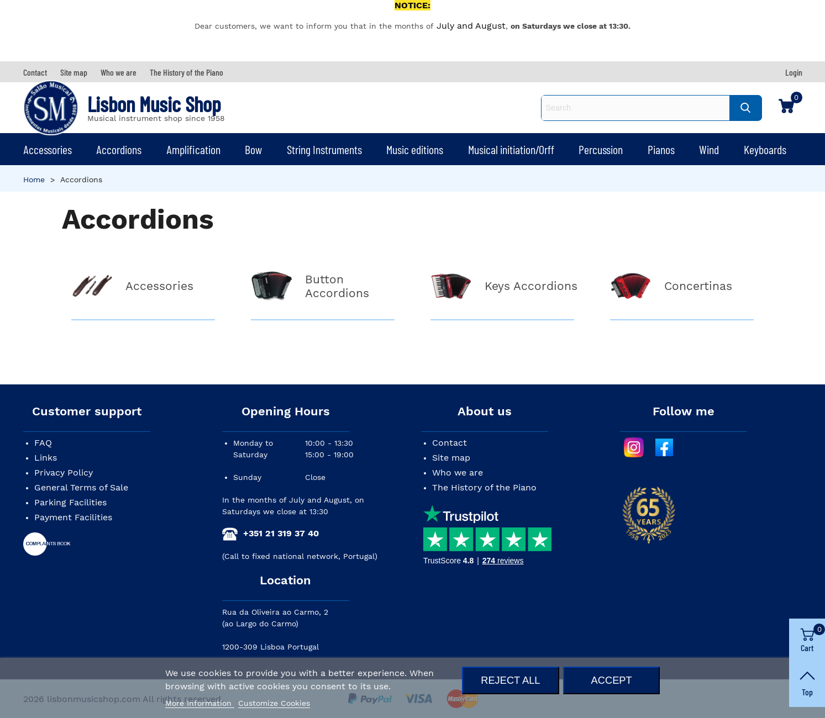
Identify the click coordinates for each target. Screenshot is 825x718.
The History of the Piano (484, 487)
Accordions (118, 149)
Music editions (414, 149)
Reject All (510, 680)
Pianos (661, 149)
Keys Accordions (531, 286)
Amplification (193, 149)
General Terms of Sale (81, 487)
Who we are (457, 472)
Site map (451, 457)
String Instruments (324, 149)
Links (45, 457)
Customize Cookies (274, 703)
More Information (199, 703)
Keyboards (765, 149)
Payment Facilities (73, 517)
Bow (253, 149)
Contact (449, 442)
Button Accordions (337, 286)
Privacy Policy (63, 472)
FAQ (43, 442)
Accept (611, 680)
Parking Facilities (70, 502)
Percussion (601, 149)
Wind (709, 149)
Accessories (47, 149)
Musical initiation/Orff (511, 149)
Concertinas (698, 286)
